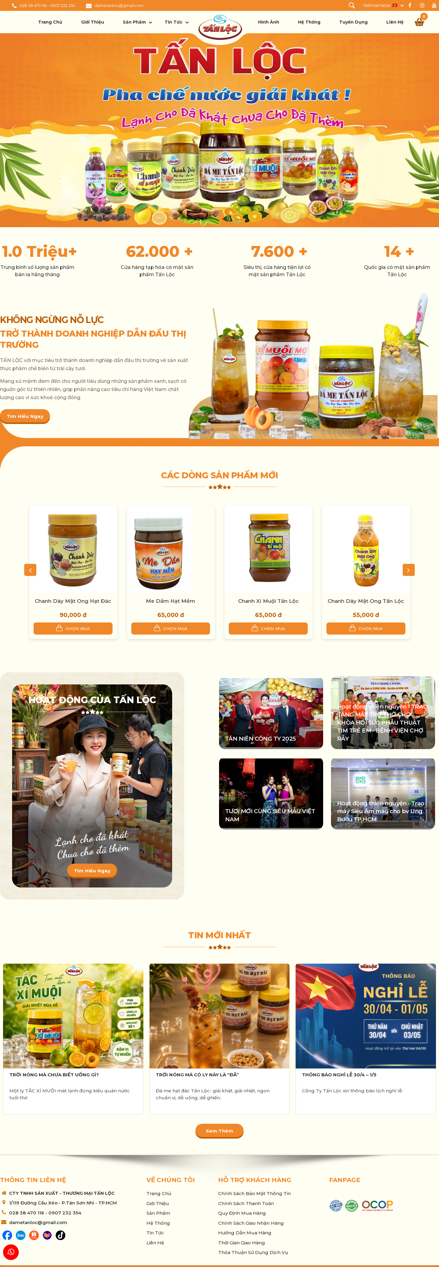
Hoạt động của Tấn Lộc (92, 700)
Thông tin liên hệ (33, 1180)
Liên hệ (395, 22)
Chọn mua (73, 628)
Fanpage (344, 1180)
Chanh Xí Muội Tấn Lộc (268, 601)
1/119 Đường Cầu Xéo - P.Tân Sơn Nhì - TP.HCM (63, 1203)
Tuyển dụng (353, 22)
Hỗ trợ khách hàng (254, 1180)
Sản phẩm (134, 22)
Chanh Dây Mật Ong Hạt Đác (73, 601)
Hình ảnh (268, 22)
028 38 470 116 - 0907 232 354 (47, 5)
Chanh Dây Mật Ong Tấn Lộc (366, 601)
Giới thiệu (92, 22)
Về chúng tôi (170, 1180)
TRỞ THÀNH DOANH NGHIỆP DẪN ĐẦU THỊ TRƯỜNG (93, 339)
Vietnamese (377, 5)
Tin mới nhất (219, 935)
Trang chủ (50, 22)
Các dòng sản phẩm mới (219, 475)
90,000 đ (73, 615)
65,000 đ (170, 615)
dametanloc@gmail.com (119, 5)
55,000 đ (366, 615)
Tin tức (173, 22)
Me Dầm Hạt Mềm (170, 601)
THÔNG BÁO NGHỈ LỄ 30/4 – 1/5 (339, 1075)
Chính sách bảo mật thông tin (254, 1193)
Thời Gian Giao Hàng (241, 1243)
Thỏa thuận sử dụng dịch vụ (253, 1252)
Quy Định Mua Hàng (242, 1213)
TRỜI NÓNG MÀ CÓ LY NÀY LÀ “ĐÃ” (197, 1075)
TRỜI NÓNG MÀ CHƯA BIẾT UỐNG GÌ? (54, 1075)
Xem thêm (219, 1131)
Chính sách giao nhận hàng (251, 1223)
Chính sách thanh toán (246, 1203)
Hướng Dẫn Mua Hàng (244, 1233)
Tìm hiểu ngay (25, 416)
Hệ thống (309, 22)
